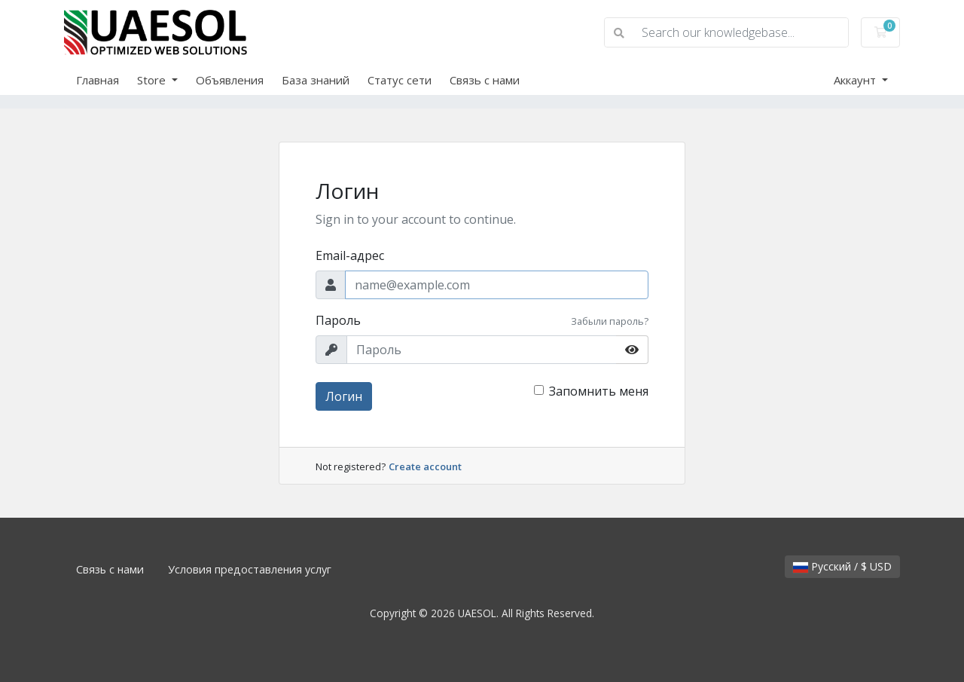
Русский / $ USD (842, 566)
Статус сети (400, 79)
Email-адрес (350, 255)
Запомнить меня (598, 391)
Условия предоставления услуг (249, 569)
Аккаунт (856, 79)
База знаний (315, 79)
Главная (97, 79)
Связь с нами (485, 79)
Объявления (230, 79)
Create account (425, 466)
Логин (343, 396)
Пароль (338, 320)
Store (153, 79)
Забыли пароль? (609, 321)
